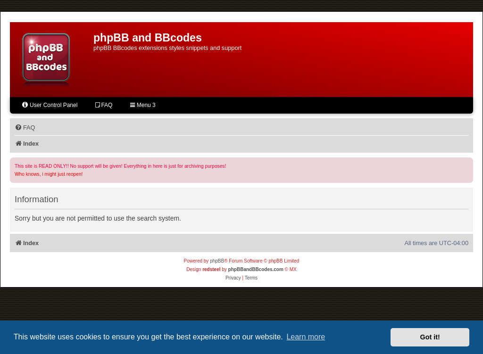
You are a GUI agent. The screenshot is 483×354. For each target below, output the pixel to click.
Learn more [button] (305, 337)
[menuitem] (25, 127)
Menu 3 (142, 105)
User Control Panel (49, 104)
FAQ (103, 105)
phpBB (217, 260)
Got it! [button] (430, 337)
